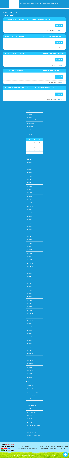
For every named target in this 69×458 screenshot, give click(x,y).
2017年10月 (29, 182)
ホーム (6, 12)
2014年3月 (29, 256)
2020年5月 (29, 172)
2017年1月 (29, 202)
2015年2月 (29, 226)
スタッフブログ (30, 395)
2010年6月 (29, 373)
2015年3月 (29, 223)
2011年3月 (29, 343)
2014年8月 (29, 239)
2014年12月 (29, 233)
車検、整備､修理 (30, 432)
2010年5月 (29, 377)
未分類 (28, 415)
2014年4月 (29, 253)
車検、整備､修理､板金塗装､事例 (33, 435)
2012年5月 (29, 296)
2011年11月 (29, 316)
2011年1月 (29, 350)
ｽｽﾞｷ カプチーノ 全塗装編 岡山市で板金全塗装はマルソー (32, 70)
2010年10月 (29, 360)
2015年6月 (29, 216)
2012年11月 (29, 283)
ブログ (28, 402)
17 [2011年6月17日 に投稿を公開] (39, 147)
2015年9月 (29, 209)
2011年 (11, 12)
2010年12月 (29, 353)
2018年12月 (29, 179)
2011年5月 (29, 336)
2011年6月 (29, 333)
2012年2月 (29, 306)
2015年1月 (29, 229)
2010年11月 (29, 357)
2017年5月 (29, 189)
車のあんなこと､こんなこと (32, 425)
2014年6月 (29, 246)
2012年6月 (29, 293)
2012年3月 (29, 303)
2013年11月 (29, 266)
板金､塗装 (62, 47)
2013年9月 (29, 273)
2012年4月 (29, 300)
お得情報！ (29, 388)
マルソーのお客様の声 (31, 405)
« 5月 (27, 155)
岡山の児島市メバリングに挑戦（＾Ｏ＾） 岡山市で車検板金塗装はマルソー (29, 19)
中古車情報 (29, 408)
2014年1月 (29, 259)
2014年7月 (29, 243)
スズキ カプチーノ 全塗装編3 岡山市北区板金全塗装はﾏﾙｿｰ (33, 36)
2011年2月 (29, 347)
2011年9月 (29, 323)
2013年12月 (29, 263)
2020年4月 (29, 176)
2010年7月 (29, 370)
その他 (28, 398)
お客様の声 (29, 385)
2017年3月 (29, 196)
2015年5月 (29, 219)
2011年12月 (29, 313)
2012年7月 (29, 290)
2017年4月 (29, 192)
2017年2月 (29, 199)
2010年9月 (29, 363)
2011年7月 (29, 330)
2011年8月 (29, 326)
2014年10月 (29, 236)
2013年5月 (29, 276)
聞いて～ (28, 422)
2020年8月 (29, 162)
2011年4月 (29, 340)
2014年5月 (29, 249)
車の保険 (28, 428)
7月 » (42, 155)
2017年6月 (29, 186)
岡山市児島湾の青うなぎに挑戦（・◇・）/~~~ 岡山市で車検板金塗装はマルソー (30, 87)
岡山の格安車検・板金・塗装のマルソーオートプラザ (32, 455)
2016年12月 (29, 206)
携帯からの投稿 (61, 30)
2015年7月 (29, 212)
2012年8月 (29, 286)
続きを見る (59, 25)
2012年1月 (29, 310)
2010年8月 (29, 367)
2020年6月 (29, 169)
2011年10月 (29, 320)
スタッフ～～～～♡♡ (31, 392)
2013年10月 (29, 269)
